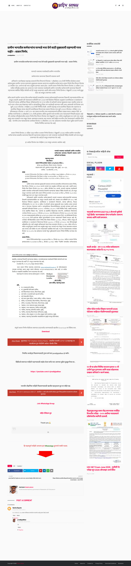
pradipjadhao (11, 55)
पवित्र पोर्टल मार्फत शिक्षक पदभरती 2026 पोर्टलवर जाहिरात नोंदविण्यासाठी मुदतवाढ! (109, 79)
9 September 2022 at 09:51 (24, 521)
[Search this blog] (100, 157)
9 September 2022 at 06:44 (19, 509)
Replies (16, 518)
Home (12, 5)
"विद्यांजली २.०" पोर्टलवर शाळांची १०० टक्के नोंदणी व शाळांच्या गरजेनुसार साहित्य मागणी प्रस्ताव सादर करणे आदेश (104, 115)
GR (14, 466)
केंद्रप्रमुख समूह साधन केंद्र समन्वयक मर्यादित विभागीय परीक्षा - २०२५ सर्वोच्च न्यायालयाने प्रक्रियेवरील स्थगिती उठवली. (103, 413)
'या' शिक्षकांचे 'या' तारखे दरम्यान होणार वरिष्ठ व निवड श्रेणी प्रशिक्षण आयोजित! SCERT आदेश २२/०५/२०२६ (109, 61)
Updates (14, 43)
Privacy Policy (99, 563)
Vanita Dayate (17, 508)
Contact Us (27, 5)
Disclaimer (120, 563)
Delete (18, 515)
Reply (14, 515)
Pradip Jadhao (20, 563)
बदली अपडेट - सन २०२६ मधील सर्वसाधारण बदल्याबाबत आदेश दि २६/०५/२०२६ (103, 248)
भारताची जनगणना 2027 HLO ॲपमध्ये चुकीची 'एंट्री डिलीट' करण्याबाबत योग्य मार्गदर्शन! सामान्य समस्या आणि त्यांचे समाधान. (109, 52)
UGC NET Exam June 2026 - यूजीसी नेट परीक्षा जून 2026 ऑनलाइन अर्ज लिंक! (103, 468)
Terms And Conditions (110, 563)
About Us (19, 5)
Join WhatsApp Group (45, 403)
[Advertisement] (65, 26)
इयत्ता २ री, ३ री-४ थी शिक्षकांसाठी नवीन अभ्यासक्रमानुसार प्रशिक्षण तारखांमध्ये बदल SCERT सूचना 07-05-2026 (109, 87)
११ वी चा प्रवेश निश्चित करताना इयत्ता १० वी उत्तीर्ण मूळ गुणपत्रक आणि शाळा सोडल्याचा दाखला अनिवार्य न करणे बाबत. (109, 70)
